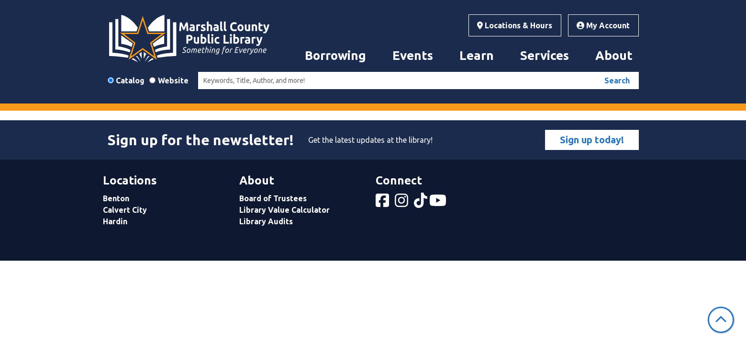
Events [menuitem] (412, 55)
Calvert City (125, 210)
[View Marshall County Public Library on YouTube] (438, 203)
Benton (116, 198)
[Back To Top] (721, 320)
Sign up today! (592, 139)
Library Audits (266, 221)
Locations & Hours (514, 25)
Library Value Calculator (284, 210)
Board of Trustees (273, 198)
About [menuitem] (614, 55)
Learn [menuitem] (476, 55)
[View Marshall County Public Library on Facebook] (383, 203)
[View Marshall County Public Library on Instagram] (402, 203)
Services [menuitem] (544, 55)
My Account (603, 25)
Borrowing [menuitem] (335, 55)
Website (173, 80)
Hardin (115, 221)
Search (617, 80)
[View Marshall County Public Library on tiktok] (421, 203)
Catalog (130, 80)
